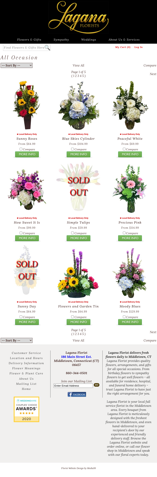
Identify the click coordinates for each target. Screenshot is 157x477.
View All (78, 65)
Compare (150, 65)
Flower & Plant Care (27, 373)
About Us (26, 378)
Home (26, 389)
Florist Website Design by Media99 (78, 468)
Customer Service (26, 353)
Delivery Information (26, 363)
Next (153, 74)
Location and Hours (26, 358)
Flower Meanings (26, 368)
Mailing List (26, 384)
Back (4, 74)
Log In (139, 47)
